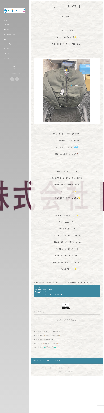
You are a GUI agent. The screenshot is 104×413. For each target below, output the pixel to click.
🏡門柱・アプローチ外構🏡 (50, 344)
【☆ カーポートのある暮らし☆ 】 (52, 332)
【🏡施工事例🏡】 (48, 340)
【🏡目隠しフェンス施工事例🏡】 (52, 336)
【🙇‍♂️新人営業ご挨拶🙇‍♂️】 (50, 348)
